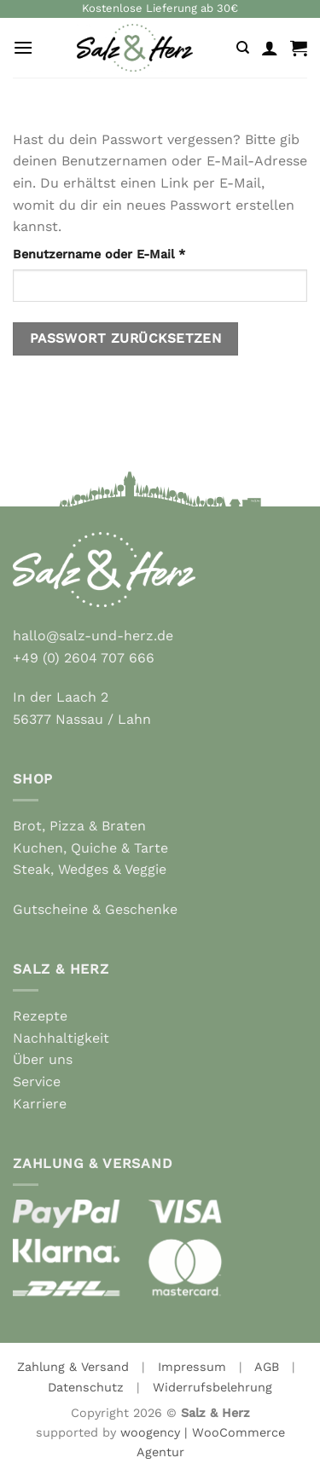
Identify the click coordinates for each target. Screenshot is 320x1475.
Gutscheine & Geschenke (95, 909)
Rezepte (40, 1016)
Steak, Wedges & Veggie (89, 869)
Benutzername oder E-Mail (134, 253)
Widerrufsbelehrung (212, 1387)
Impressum (192, 1367)
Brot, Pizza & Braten (79, 826)
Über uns (43, 1059)
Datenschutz (86, 1387)
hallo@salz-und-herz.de (93, 636)
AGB (266, 1367)
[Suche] (242, 48)
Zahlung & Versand (73, 1367)
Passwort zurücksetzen (126, 338)
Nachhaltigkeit (61, 1038)
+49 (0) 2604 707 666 (83, 658)
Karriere (40, 1104)
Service (37, 1081)
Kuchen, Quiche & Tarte (90, 848)
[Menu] (23, 47)
